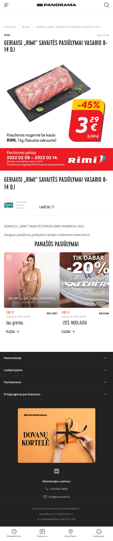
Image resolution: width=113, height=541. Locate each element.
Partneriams (12, 382)
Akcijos (26, 27)
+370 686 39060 (56, 489)
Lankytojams (13, 370)
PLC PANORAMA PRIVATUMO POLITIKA (56, 519)
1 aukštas (44, 207)
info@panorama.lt (56, 497)
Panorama (10, 27)
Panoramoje (12, 358)
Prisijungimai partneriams (22, 394)
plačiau (10, 332)
